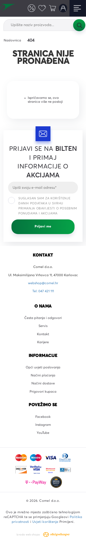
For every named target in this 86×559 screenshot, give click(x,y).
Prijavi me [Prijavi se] (43, 226)
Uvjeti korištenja (45, 522)
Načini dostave (43, 383)
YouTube (43, 433)
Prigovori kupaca (43, 391)
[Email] (43, 188)
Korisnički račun (63, 8)
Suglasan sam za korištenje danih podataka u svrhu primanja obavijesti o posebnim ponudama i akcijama (42, 206)
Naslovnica (12, 40)
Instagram (43, 425)
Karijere (43, 342)
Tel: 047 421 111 (43, 291)
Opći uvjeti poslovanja (43, 367)
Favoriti (42, 8)
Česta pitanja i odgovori (43, 318)
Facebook (43, 417)
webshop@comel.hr (43, 283)
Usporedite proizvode (31, 8)
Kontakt (43, 334)
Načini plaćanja (43, 375)
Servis (43, 326)
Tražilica (79, 25)
